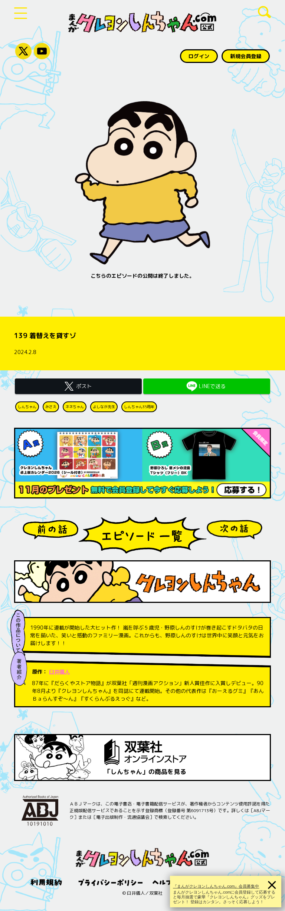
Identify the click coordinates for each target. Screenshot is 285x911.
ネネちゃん (74, 406)
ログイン (199, 56)
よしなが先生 (104, 406)
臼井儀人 (59, 671)
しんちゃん (27, 406)
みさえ (50, 406)
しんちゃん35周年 (139, 406)
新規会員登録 (245, 56)
